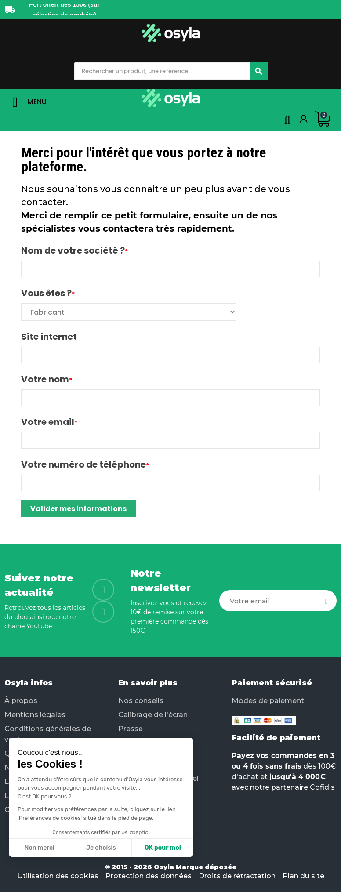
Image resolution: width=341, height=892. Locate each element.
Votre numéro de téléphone (83, 464)
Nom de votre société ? (73, 250)
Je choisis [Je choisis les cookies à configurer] (101, 848)
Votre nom (45, 379)
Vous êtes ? (46, 293)
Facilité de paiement (276, 737)
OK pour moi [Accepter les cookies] (163, 848)
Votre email (47, 422)
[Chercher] (259, 71)
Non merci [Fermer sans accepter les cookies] (39, 848)
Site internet (49, 336)
